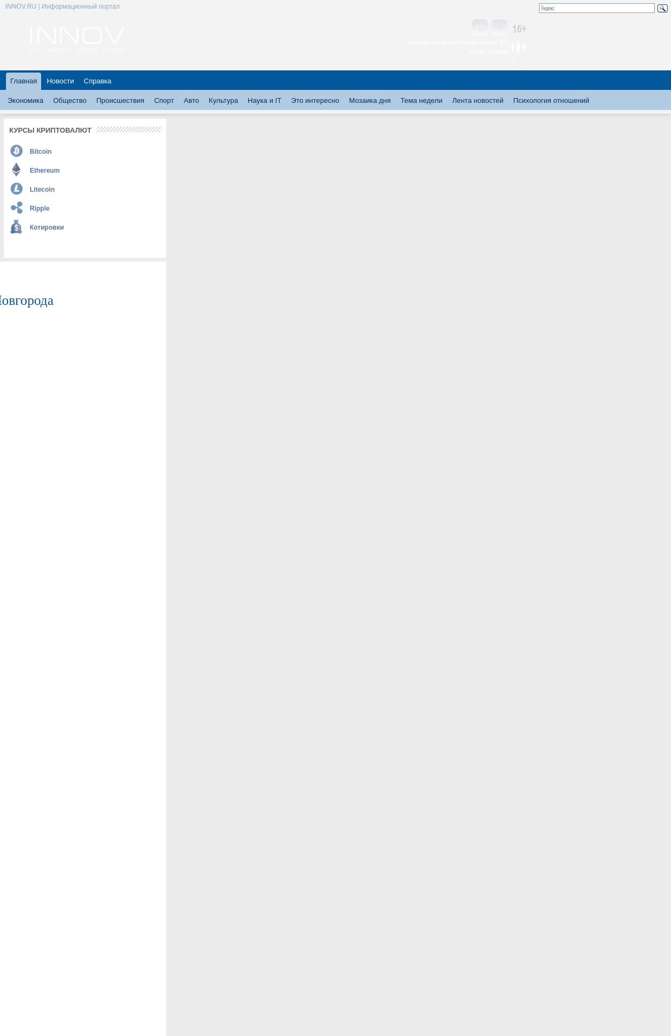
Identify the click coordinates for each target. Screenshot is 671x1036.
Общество (70, 100)
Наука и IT (264, 100)
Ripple (40, 208)
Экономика (25, 100)
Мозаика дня (370, 100)
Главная (23, 81)
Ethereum (45, 170)
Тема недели (421, 100)
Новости (60, 81)
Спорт (164, 100)
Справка (97, 81)
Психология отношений (551, 100)
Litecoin (42, 189)
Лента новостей (478, 100)
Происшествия (120, 100)
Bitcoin (41, 151)
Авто (191, 100)
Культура (223, 100)
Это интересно (315, 100)
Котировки (47, 227)
